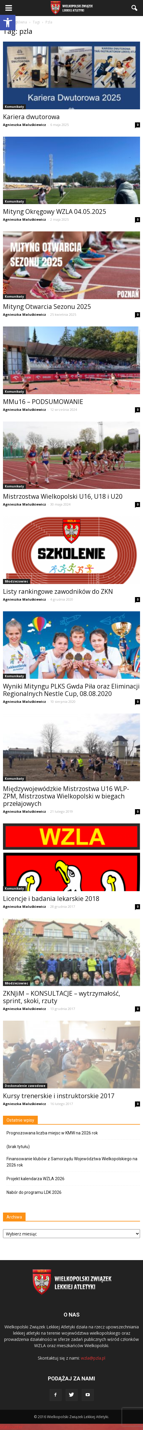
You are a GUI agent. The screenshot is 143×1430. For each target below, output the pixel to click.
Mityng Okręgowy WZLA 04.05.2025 (54, 211)
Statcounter (11, 1427)
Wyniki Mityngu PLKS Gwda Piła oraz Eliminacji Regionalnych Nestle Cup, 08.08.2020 (71, 690)
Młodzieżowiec (16, 581)
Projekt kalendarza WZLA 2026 (36, 1178)
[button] (7, 22)
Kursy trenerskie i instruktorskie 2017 (58, 1096)
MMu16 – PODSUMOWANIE (43, 401)
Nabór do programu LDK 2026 (34, 1192)
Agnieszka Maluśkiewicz (24, 124)
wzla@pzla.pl (93, 1358)
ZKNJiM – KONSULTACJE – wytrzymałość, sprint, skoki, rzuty (61, 997)
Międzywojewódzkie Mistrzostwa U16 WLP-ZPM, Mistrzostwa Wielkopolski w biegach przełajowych (66, 796)
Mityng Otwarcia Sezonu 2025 (47, 306)
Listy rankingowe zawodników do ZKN (58, 591)
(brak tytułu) (18, 1146)
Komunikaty (14, 107)
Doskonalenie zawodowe (25, 1086)
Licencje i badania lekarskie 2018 (51, 898)
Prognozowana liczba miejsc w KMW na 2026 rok (52, 1133)
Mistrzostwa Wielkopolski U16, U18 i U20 (62, 496)
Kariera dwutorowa (31, 117)
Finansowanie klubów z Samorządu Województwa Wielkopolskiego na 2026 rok (72, 1161)
